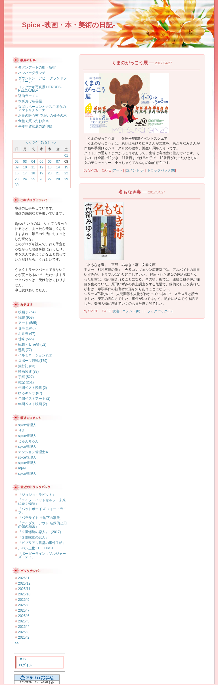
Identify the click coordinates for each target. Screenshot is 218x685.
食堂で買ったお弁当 (33, 121)
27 (49, 179)
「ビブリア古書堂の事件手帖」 (42, 543)
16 (16, 173)
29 (66, 179)
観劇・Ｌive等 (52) (32, 344)
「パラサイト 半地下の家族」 (40, 518)
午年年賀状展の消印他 (35, 126)
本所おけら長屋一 (31, 101)
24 (25, 179)
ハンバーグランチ (31, 73)
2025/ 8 (24, 605)
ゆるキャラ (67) (30, 393)
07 (58, 162)
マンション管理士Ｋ (33, 452)
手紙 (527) (26, 377)
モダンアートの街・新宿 (37, 67)
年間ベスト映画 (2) (32, 404)
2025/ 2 (24, 637)
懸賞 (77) (25, 350)
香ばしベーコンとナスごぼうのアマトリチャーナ (42, 108)
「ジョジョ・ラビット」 (37, 495)
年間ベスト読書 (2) (32, 388)
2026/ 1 (24, 578)
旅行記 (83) (26, 366)
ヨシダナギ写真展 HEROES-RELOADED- (40, 88)
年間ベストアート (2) (34, 399)
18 (33, 173)
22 (66, 173)
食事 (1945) (27, 328)
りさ (21, 430)
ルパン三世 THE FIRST (36, 548)
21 (58, 173)
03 (25, 162)
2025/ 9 (24, 600)
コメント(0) (135, 170)
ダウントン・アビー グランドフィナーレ (42, 80)
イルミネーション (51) (35, 355)
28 (58, 179)
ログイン (25, 665)
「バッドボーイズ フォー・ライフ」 (42, 510)
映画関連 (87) (28, 372)
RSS (22, 659)
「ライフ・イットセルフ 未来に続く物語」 (42, 502)
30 (16, 185)
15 (66, 167)
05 (41, 162)
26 (41, 179)
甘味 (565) (26, 339)
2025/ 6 (24, 616)
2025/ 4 (24, 627)
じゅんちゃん (28, 441)
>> (54, 143)
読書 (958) (26, 317)
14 (58, 167)
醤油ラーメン (28, 96)
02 (16, 162)
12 (41, 167)
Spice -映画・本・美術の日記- (68, 25)
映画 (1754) (27, 312)
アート (118, 170)
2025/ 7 (24, 610)
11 (33, 167)
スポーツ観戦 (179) (32, 361)
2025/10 (24, 594)
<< (28, 143)
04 (33, 162)
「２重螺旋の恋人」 (33, 537)
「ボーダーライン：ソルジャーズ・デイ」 (42, 555)
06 (49, 162)
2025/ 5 (24, 621)
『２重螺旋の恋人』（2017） (40, 532)
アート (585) (27, 323)
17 (25, 173)
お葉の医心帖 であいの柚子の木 (42, 115)
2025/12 (24, 583)
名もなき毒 (129, 191)
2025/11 (24, 589)
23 (16, 179)
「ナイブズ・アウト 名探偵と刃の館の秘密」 (42, 525)
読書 (116, 311)
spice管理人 (27, 425)
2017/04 (41, 143)
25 (33, 179)
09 (16, 167)
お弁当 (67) (26, 334)
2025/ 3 (24, 632)
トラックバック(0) (161, 170)
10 (25, 167)
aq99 (22, 468)
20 (49, 173)
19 (41, 173)
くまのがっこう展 (130, 62)
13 (49, 167)
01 (66, 156)
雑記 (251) (26, 382)
